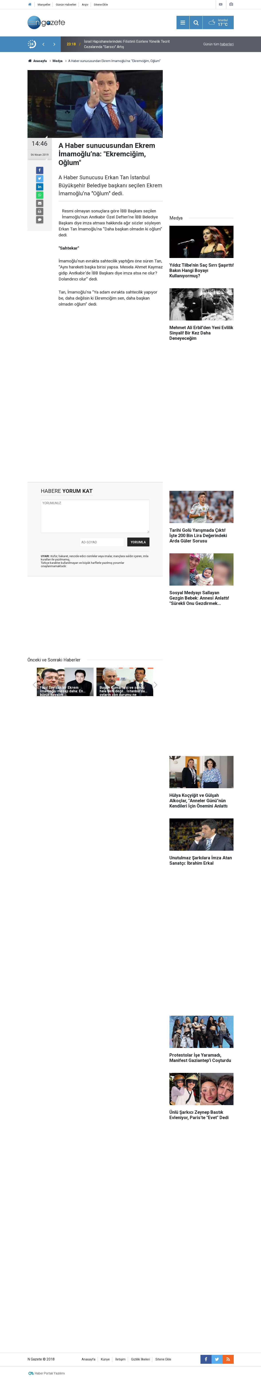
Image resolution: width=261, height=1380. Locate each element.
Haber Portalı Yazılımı (50, 1373)
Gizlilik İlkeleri (140, 1359)
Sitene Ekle (101, 4)
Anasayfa (88, 1359)
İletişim (120, 1359)
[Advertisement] (95, 444)
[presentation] (43, 44)
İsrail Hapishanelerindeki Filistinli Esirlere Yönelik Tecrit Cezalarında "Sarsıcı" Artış (127, 44)
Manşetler (44, 4)
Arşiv (85, 4)
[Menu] (183, 22)
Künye (105, 1359)
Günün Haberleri (66, 4)
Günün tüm (218, 44)
